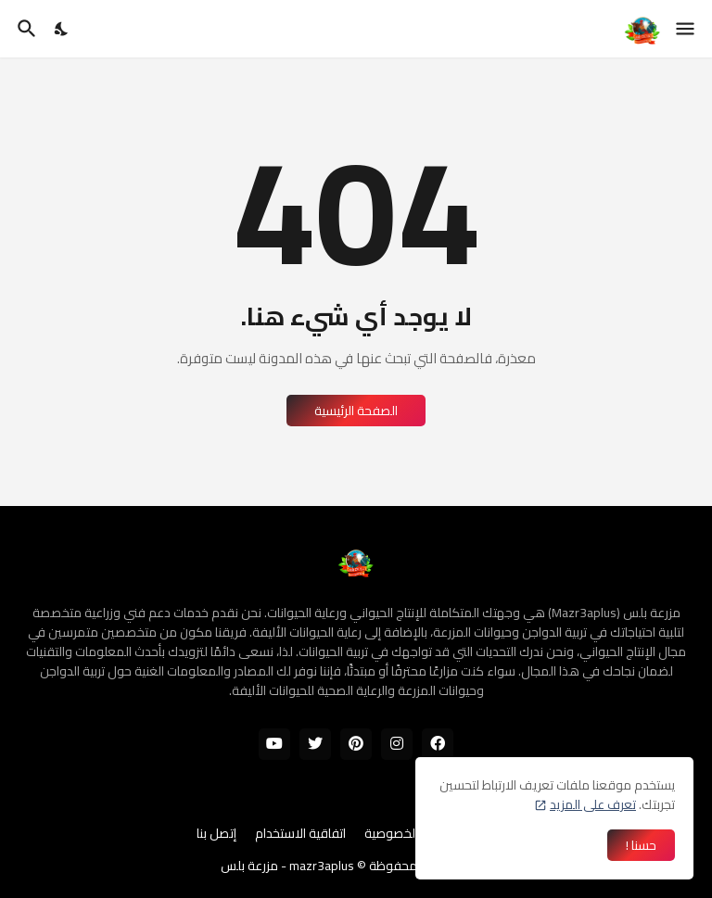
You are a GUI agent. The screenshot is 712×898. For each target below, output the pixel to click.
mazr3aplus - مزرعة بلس (287, 866)
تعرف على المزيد (593, 804)
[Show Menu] (686, 28)
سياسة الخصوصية (410, 834)
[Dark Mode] (62, 28)
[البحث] (24, 28)
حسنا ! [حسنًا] (641, 845)
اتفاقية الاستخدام (300, 834)
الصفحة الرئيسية (356, 410)
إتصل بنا (216, 834)
